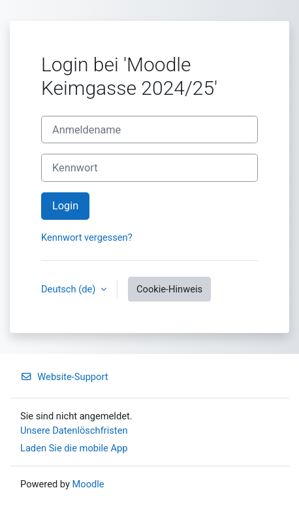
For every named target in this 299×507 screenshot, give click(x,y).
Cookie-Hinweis (169, 289)
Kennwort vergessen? (87, 237)
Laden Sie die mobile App (74, 448)
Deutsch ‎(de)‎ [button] (69, 289)
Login (65, 206)
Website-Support (64, 377)
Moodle (88, 484)
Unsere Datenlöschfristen (74, 430)
